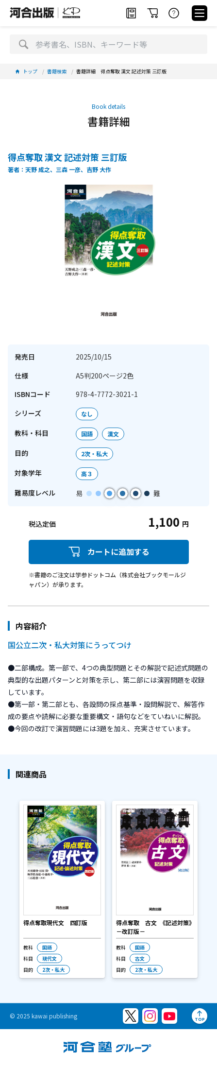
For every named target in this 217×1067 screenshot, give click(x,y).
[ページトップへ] (199, 1016)
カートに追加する (109, 552)
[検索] (24, 44)
